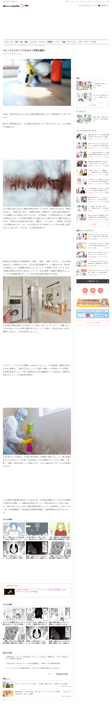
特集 (77, 78)
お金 (21, 42)
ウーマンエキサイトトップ (87, 5)
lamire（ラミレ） (17, 53)
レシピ (77, 1)
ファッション (71, 42)
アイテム (42, 42)
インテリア (33, 42)
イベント (57, 42)
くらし (72, 1)
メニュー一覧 (105, 1)
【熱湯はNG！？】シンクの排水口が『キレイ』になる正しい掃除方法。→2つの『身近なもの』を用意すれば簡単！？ (37, 657)
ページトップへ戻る (93, 322)
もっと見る (93, 105)
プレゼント (98, 1)
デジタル (93, 42)
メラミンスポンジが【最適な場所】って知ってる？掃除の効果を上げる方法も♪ (33, 668)
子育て (67, 1)
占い (93, 1)
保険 (26, 42)
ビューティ (82, 1)
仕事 (16, 42)
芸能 (63, 42)
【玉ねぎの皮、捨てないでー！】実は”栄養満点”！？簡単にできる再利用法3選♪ (33, 663)
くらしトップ (8, 42)
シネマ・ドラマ (83, 42)
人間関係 (50, 42)
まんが (88, 1)
